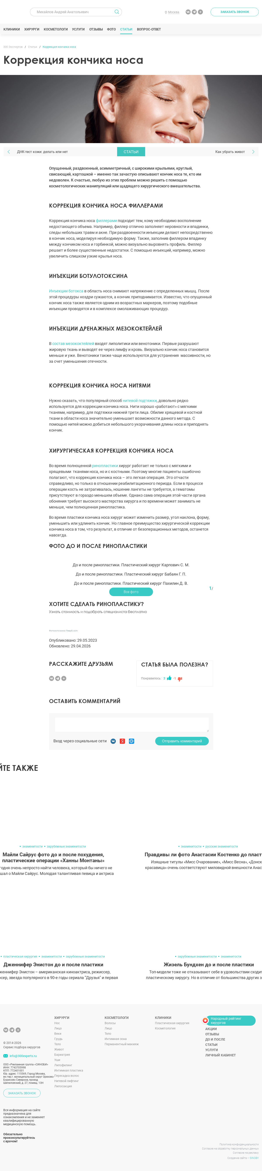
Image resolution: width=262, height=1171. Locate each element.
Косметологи (55, 29)
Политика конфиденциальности (239, 1144)
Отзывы (96, 29)
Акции (211, 1029)
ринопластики (105, 465)
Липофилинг (63, 1065)
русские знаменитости (222, 846)
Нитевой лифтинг (66, 1081)
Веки (57, 1033)
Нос (57, 1023)
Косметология (165, 1028)
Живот (59, 1049)
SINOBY (254, 1158)
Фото (111, 29)
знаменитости (32, 846)
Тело (57, 1044)
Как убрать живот (230, 152)
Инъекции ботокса (66, 291)
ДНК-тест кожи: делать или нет (42, 152)
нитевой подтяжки (140, 400)
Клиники (12, 29)
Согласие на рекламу (246, 1152)
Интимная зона (116, 1039)
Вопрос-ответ (148, 29)
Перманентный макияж (122, 1044)
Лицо (58, 1028)
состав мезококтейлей (73, 343)
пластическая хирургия (20, 956)
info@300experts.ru (23, 1056)
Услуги (78, 29)
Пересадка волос (66, 1075)
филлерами (106, 220)
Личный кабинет (220, 1055)
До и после (215, 1039)
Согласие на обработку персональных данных (230, 1148)
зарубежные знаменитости (66, 846)
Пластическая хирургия (172, 1023)
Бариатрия (62, 1054)
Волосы (110, 1023)
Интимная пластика (68, 1070)
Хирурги (31, 29)
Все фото (131, 592)
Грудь (58, 1039)
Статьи (126, 29)
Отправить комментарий (182, 741)
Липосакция (63, 1086)
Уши (57, 1060)
